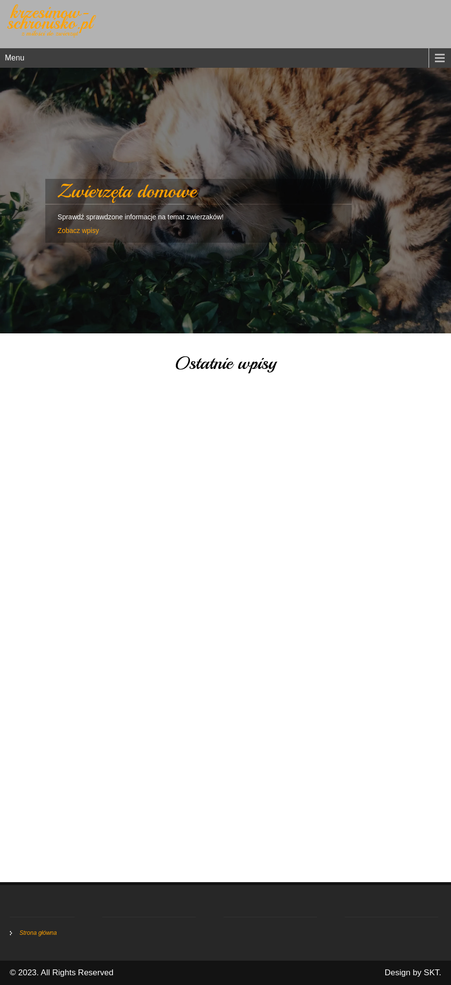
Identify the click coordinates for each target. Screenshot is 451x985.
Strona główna (38, 932)
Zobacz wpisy (78, 230)
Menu (14, 58)
